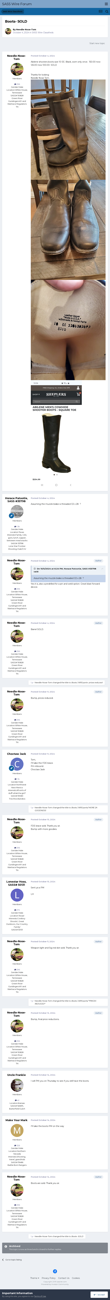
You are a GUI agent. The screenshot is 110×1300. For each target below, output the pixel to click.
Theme (34, 1278)
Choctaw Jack (16, 754)
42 (17, 1100)
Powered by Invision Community (55, 1284)
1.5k (17, 526)
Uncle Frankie (16, 1075)
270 (17, 910)
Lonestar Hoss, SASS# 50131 (16, 883)
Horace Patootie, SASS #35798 (16, 500)
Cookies (76, 1278)
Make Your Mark (17, 1120)
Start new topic (97, 43)
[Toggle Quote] (35, 569)
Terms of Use (40, 1296)
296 (17, 84)
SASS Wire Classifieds (42, 32)
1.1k (17, 779)
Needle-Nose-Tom (26, 29)
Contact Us (63, 1278)
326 (17, 1145)
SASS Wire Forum (17, 4)
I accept (99, 1294)
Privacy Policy (49, 1278)
